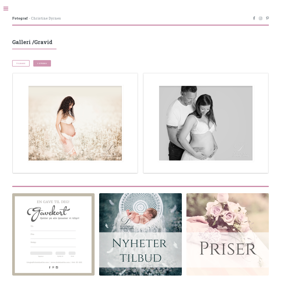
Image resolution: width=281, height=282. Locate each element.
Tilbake (20, 63)
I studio (42, 63)
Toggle (8, 8)
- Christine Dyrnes (36, 18)
